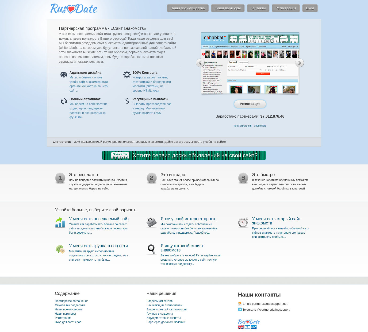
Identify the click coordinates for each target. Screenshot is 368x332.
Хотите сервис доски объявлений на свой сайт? (195, 155)
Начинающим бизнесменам (164, 305)
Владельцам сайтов (159, 301)
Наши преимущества (68, 309)
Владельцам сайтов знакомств (166, 309)
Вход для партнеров (68, 322)
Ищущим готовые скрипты (163, 318)
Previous (200, 63)
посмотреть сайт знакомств (250, 125)
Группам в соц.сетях (159, 313)
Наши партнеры (65, 313)
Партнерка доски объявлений (165, 322)
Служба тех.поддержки (70, 305)
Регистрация (63, 318)
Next (299, 63)
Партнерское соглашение (71, 301)
